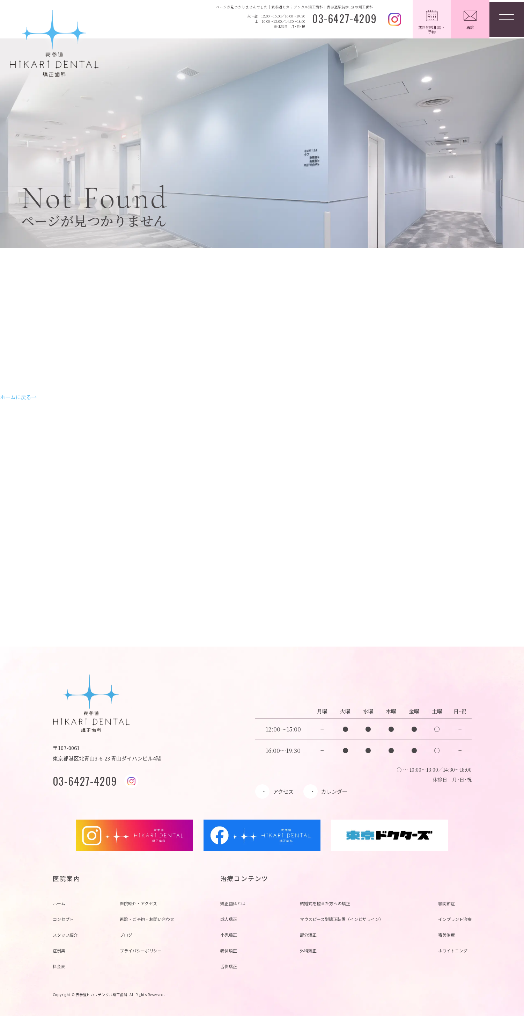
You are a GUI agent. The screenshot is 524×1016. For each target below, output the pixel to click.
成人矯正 (228, 919)
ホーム (59, 904)
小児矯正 (228, 935)
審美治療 (446, 935)
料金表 (59, 967)
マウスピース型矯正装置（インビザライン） (341, 919)
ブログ (126, 935)
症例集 (59, 951)
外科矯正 (308, 951)
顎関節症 (446, 904)
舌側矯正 (228, 967)
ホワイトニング (452, 951)
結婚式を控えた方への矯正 (325, 904)
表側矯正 (228, 951)
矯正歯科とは (232, 904)
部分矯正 (308, 935)
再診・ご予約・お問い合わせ (147, 919)
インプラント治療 (455, 919)
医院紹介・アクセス (138, 904)
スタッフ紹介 (65, 935)
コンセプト (63, 919)
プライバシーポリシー (141, 951)
